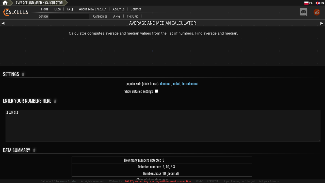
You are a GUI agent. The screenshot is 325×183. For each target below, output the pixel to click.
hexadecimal (190, 83)
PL (308, 3)
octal (176, 83)
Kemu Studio (68, 181)
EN (320, 3)
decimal (165, 83)
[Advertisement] (162, 52)
